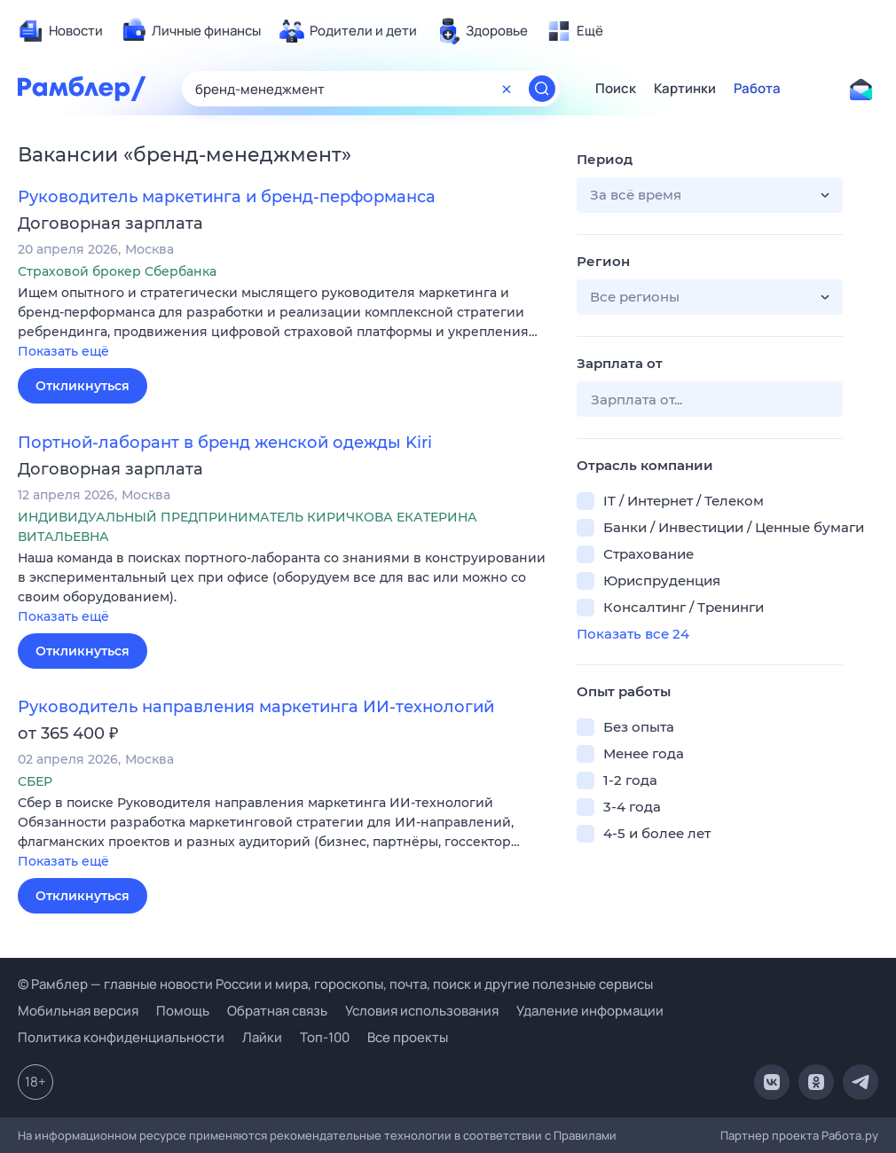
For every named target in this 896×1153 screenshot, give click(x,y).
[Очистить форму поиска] (506, 88)
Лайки (262, 1037)
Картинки (685, 89)
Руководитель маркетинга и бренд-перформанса (227, 197)
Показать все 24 (633, 633)
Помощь (182, 1010)
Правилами (585, 1135)
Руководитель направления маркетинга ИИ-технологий (256, 707)
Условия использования (422, 1010)
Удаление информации (590, 1010)
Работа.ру (849, 1135)
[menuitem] (60, 31)
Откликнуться (82, 386)
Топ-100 (325, 1037)
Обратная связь (277, 1010)
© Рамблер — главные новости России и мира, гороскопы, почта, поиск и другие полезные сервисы (335, 984)
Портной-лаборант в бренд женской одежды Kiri (225, 442)
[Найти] (542, 88)
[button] (284, 323)
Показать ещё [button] (63, 351)
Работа (757, 89)
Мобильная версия (78, 1010)
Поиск (615, 89)
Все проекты (407, 1037)
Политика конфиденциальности (121, 1037)
